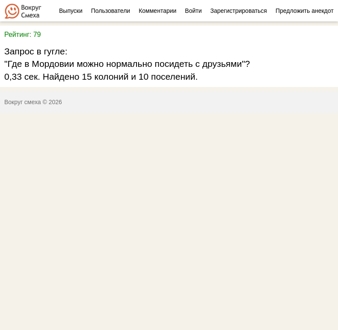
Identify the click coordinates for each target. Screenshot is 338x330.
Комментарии (157, 10)
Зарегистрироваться (239, 10)
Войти (193, 10)
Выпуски (71, 10)
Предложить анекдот (305, 10)
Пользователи (110, 10)
